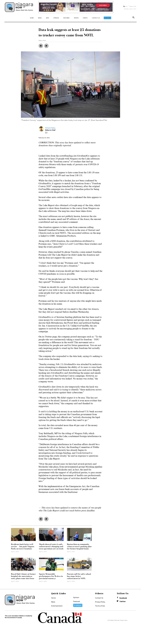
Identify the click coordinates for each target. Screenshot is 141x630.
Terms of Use (100, 606)
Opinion (76, 597)
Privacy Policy (100, 602)
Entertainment (56, 606)
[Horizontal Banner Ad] (76, 7)
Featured (76, 601)
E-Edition (77, 605)
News (53, 602)
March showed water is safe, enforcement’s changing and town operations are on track (51, 546)
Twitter (123, 601)
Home (53, 598)
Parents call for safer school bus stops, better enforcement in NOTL (79, 576)
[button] (133, 18)
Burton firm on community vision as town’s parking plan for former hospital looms (79, 546)
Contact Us (99, 598)
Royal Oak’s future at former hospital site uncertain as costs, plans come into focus (23, 576)
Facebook (123, 598)
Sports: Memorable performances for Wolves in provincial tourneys (51, 576)
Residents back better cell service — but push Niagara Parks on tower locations (22, 546)
